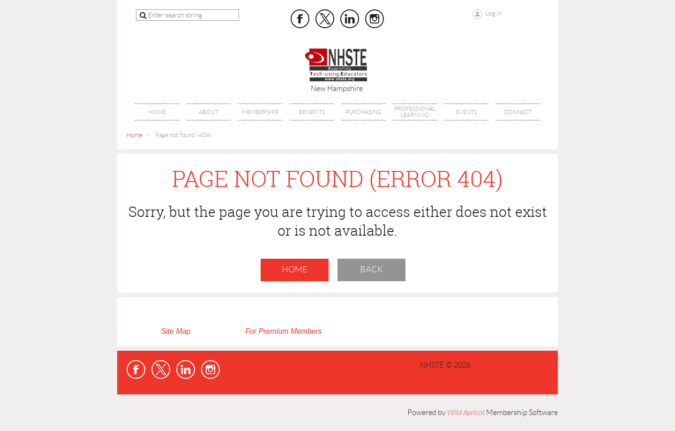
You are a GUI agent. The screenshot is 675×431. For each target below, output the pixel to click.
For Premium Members (283, 331)
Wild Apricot (466, 412)
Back (371, 269)
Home (134, 135)
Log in (493, 13)
